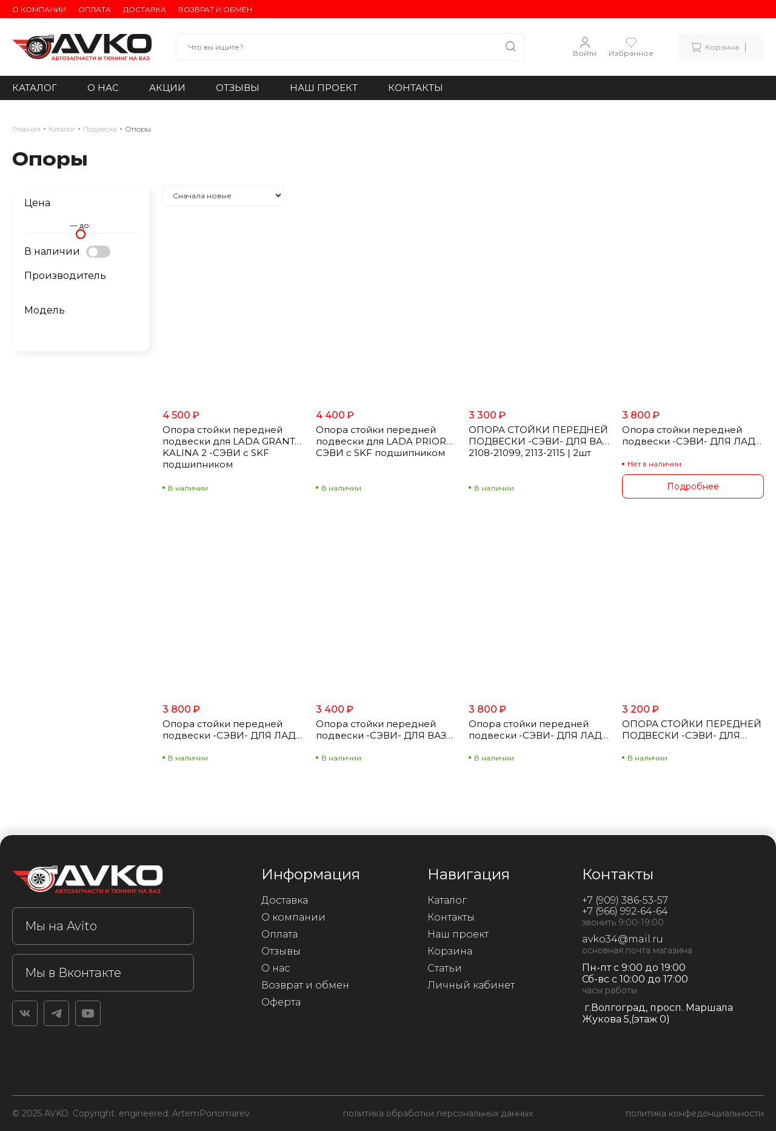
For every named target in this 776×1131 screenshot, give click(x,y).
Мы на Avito (61, 926)
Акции (167, 87)
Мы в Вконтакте (73, 972)
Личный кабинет (471, 985)
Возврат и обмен (215, 9)
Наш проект (324, 87)
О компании (39, 9)
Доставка (144, 9)
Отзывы (237, 87)
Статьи (444, 968)
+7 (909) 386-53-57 (625, 900)
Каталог (34, 87)
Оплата (94, 9)
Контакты (415, 87)
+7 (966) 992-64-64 (625, 911)
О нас (103, 87)
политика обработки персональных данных (438, 1113)
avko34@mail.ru (622, 939)
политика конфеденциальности (695, 1113)
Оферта (281, 1002)
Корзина (449, 951)
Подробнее (693, 486)
